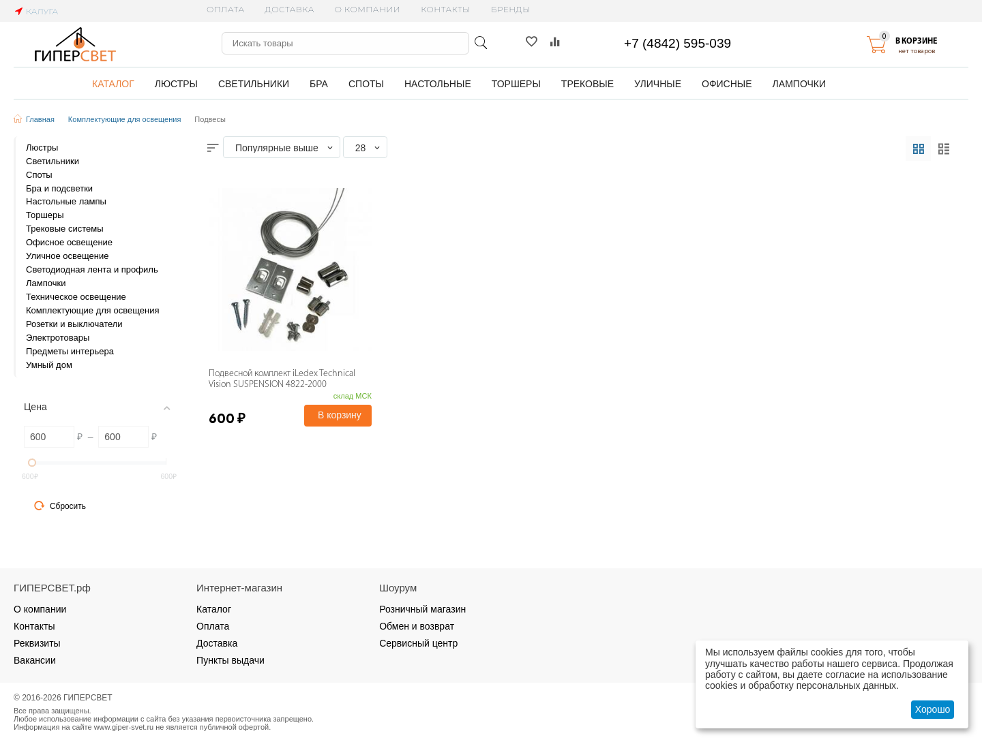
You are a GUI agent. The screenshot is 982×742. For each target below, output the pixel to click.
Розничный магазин (422, 609)
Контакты (446, 9)
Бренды (511, 9)
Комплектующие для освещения (124, 119)
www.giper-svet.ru (124, 727)
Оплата (225, 9)
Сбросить (60, 505)
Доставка (289, 9)
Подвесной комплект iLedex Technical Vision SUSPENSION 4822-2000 (282, 379)
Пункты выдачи (230, 660)
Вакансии (35, 660)
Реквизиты (37, 643)
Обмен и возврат (416, 626)
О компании (367, 9)
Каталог (213, 609)
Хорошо (933, 709)
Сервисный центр (418, 643)
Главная (40, 119)
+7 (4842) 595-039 (677, 43)
